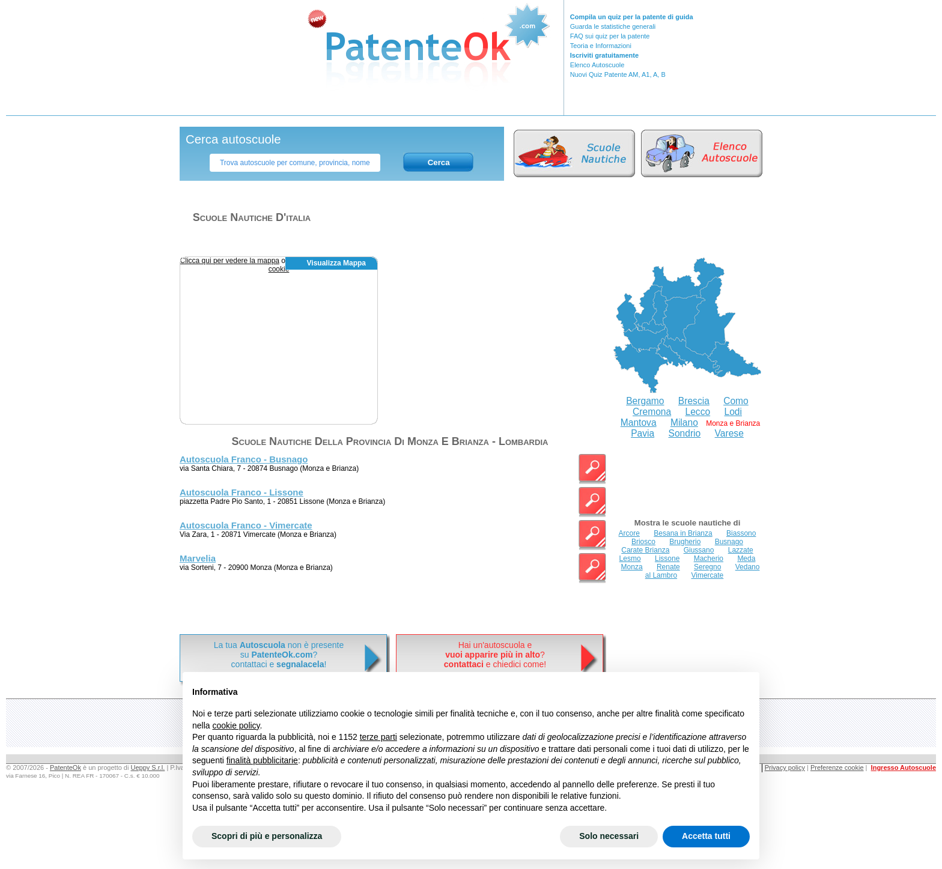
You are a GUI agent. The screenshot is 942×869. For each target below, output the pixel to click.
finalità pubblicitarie (262, 760)
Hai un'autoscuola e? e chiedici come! (495, 654)
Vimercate (707, 575)
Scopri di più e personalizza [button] (266, 836)
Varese (729, 433)
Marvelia (198, 558)
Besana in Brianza (683, 533)
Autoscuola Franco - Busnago (244, 459)
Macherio (708, 558)
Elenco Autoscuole (597, 64)
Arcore (629, 533)
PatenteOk (65, 767)
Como (736, 401)
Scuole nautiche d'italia (252, 217)
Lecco (698, 412)
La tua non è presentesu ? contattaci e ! (279, 654)
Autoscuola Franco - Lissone (241, 492)
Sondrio (685, 433)
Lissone (667, 558)
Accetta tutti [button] (706, 836)
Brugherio (684, 541)
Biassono (741, 533)
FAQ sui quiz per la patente (610, 36)
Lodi (732, 412)
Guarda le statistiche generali (612, 26)
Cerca (439, 162)
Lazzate (740, 550)
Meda (746, 558)
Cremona (652, 412)
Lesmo (630, 558)
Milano (684, 422)
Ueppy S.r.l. (147, 767)
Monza (632, 567)
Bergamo (645, 401)
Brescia (694, 401)
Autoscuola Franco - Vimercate (246, 525)
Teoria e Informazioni (600, 45)
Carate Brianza (645, 550)
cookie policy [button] (236, 725)
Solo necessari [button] (609, 836)
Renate (668, 567)
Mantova (639, 422)
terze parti (378, 737)
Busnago (729, 541)
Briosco (643, 541)
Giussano (699, 550)
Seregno (707, 567)
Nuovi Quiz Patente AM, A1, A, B (618, 74)
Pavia (642, 433)
